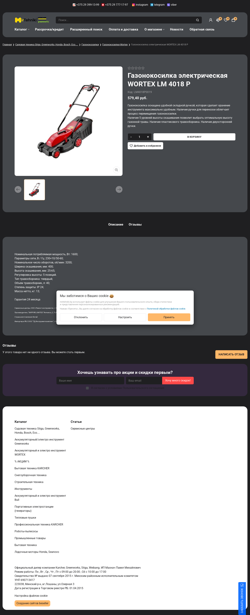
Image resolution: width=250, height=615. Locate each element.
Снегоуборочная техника (31, 475)
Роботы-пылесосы (27, 531)
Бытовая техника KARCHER (32, 468)
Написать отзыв (231, 354)
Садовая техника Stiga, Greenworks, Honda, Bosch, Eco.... (46, 44)
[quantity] (139, 136)
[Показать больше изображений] (116, 169)
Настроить (125, 317)
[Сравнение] (218, 20)
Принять (169, 317)
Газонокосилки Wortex (115, 44)
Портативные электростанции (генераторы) (34, 508)
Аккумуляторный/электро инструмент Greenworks (39, 441)
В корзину (194, 136)
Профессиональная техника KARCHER (39, 524)
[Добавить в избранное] (145, 145)
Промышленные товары (30, 538)
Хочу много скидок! (178, 380)
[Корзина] (233, 20)
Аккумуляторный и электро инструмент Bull (40, 497)
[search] (198, 20)
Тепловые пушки (26, 517)
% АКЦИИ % (22, 461)
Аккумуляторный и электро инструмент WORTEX (40, 452)
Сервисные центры (83, 428)
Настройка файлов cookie (31, 595)
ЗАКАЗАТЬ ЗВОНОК (246, 600)
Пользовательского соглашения (143, 388)
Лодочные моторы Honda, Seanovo (37, 552)
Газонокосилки (90, 44)
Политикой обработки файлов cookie (166, 308)
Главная (7, 44)
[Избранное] (226, 20)
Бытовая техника (26, 545)
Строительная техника (30, 482)
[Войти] (211, 20)
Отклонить (81, 317)
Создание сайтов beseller (32, 603)
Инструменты (24, 488)
